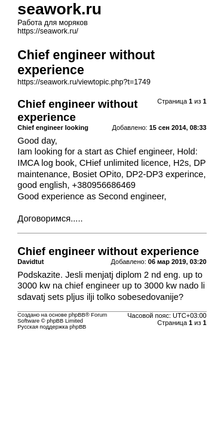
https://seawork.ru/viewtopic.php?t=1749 (84, 82)
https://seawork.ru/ (47, 31)
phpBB (77, 315)
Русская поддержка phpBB (51, 327)
